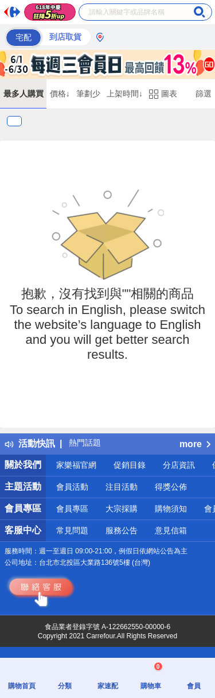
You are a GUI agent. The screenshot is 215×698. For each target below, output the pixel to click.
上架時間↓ (125, 93)
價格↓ (60, 93)
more (194, 444)
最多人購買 (23, 93)
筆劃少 (88, 93)
